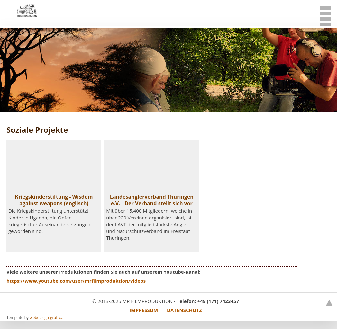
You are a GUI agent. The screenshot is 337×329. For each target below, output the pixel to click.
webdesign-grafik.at (47, 317)
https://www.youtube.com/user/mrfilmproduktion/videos (76, 281)
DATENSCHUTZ (184, 310)
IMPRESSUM (143, 310)
